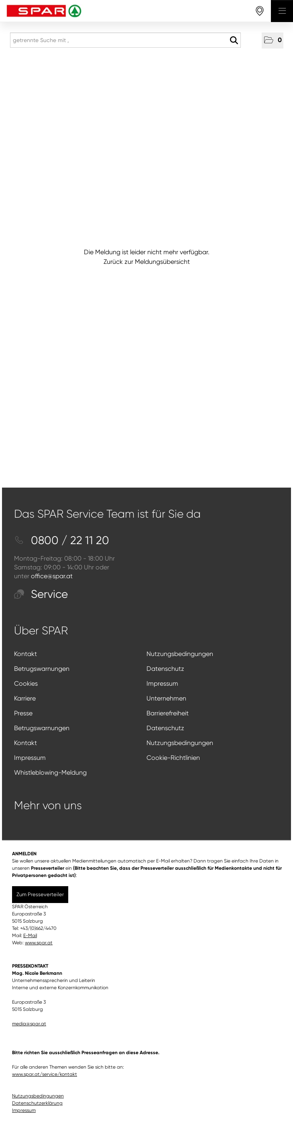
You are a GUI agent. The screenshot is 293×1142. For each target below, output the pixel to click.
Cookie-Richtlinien (173, 757)
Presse (23, 713)
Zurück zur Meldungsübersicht (147, 261)
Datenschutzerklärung (37, 1103)
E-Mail (30, 935)
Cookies (26, 683)
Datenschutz (165, 668)
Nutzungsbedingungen (179, 654)
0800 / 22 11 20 (61, 540)
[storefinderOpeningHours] (260, 11)
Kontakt (25, 654)
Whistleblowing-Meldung (50, 772)
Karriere (25, 698)
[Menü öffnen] (282, 11)
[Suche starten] (234, 40)
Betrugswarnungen (41, 668)
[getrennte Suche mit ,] (125, 40)
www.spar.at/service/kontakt (44, 1074)
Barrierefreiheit (167, 713)
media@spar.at (29, 1024)
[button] (272, 40)
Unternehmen (166, 698)
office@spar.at (52, 576)
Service (41, 594)
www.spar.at (39, 943)
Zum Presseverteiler (40, 894)
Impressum (162, 683)
